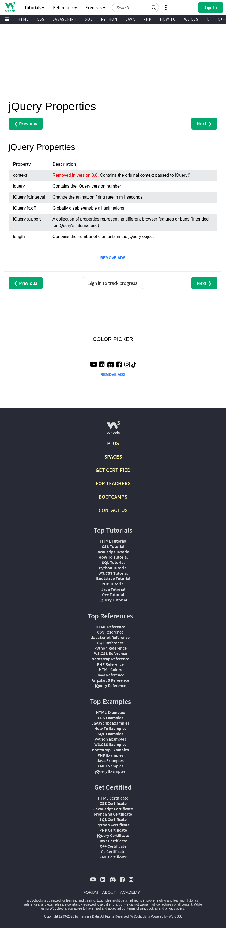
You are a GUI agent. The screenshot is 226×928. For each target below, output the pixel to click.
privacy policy (174, 908)
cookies (152, 908)
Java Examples (110, 760)
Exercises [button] (95, 7)
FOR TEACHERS (113, 483)
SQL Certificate (113, 819)
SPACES (113, 456)
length (19, 236)
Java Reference (110, 674)
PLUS (113, 443)
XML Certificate (113, 856)
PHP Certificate (113, 830)
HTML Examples (110, 712)
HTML (23, 19)
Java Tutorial (113, 589)
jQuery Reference (110, 685)
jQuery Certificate (113, 835)
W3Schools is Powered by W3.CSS (155, 916)
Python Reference (110, 648)
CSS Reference (110, 632)
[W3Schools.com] (113, 429)
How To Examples (110, 728)
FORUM (90, 892)
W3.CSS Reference (110, 653)
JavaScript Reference (110, 637)
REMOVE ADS (113, 258)
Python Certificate (113, 824)
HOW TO (168, 19)
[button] (154, 7)
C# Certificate (113, 851)
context (20, 175)
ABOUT (109, 892)
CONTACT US (113, 510)
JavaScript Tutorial (113, 551)
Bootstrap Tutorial (113, 578)
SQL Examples (110, 733)
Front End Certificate (113, 814)
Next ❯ (204, 123)
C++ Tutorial (113, 594)
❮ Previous (25, 123)
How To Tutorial (113, 557)
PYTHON (109, 19)
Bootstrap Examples (110, 749)
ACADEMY (130, 892)
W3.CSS (191, 19)
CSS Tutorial (113, 546)
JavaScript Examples (110, 723)
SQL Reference (110, 642)
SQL (89, 19)
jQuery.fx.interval (29, 197)
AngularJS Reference (110, 680)
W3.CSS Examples (110, 744)
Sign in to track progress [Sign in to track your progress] (112, 283)
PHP (147, 19)
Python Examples (110, 739)
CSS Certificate (113, 803)
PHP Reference (110, 664)
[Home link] (10, 7)
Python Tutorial (113, 567)
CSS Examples (110, 717)
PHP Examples (110, 755)
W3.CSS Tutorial (113, 573)
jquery (19, 186)
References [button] (65, 7)
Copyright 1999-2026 (59, 916)
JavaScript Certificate (113, 808)
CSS (40, 19)
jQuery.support (27, 219)
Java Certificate (113, 840)
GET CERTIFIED (113, 470)
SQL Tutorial (113, 562)
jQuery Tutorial (113, 600)
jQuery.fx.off (24, 208)
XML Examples (110, 765)
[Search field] (135, 7)
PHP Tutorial (113, 583)
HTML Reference (110, 626)
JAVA (130, 19)
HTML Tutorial (113, 541)
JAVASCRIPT (65, 19)
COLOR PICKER (113, 339)
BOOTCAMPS (113, 496)
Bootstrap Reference (110, 658)
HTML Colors (110, 669)
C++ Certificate (113, 846)
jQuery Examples (110, 771)
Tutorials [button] (34, 7)
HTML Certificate (113, 798)
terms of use (136, 908)
